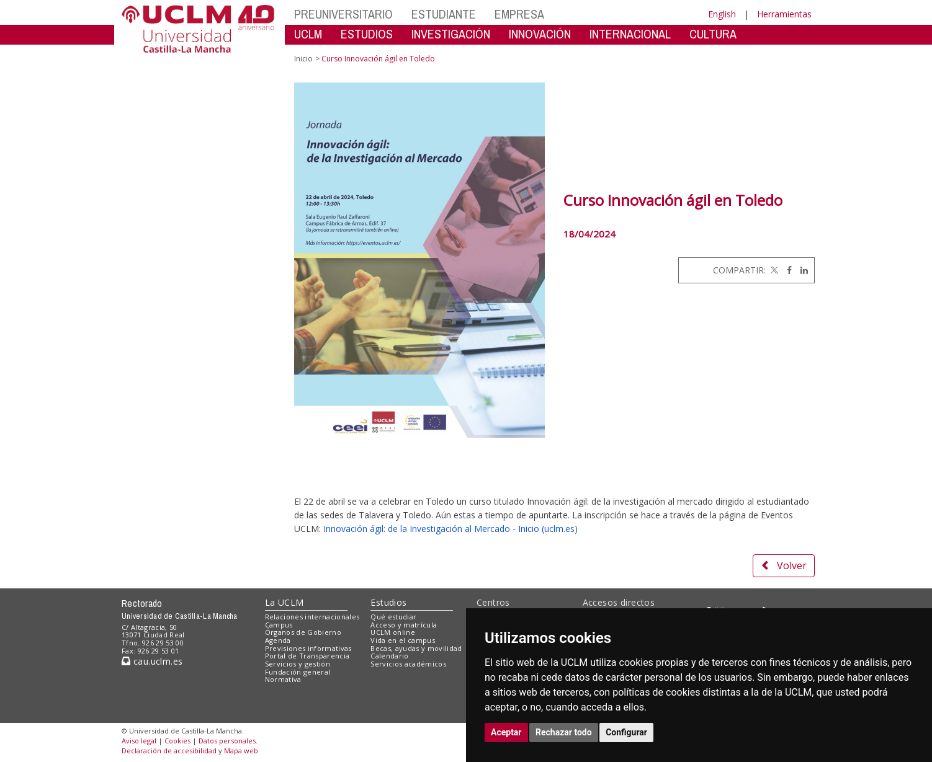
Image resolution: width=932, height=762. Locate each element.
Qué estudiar (393, 616)
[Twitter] (773, 270)
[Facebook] (786, 270)
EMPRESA (519, 14)
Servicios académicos (408, 663)
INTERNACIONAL (630, 33)
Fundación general (298, 671)
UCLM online (392, 632)
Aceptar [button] (506, 732)
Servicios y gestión (297, 663)
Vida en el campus (402, 640)
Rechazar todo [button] (563, 732)
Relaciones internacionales (312, 616)
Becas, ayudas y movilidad (416, 648)
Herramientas (784, 14)
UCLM (308, 33)
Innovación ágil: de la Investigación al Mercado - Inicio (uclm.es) (450, 528)
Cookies (177, 740)
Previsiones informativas (308, 648)
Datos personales (227, 740)
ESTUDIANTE (443, 14)
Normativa (283, 679)
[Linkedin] (801, 270)
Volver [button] (784, 565)
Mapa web (241, 750)
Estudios (388, 602)
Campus (279, 624)
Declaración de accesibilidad (169, 750)
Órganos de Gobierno (303, 632)
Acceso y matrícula (403, 624)
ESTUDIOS (367, 33)
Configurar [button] (626, 732)
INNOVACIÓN (540, 33)
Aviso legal (139, 740)
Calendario (389, 655)
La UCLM (284, 602)
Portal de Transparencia (307, 655)
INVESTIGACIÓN (450, 33)
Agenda (278, 640)
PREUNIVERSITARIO (343, 14)
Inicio (303, 58)
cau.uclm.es (152, 661)
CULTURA (713, 33)
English (722, 14)
